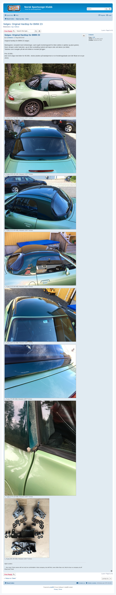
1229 (93, 37)
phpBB (52, 587)
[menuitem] (16, 15)
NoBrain (16, 26)
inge (12, 26)
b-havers (91, 34)
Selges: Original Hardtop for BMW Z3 (23, 24)
